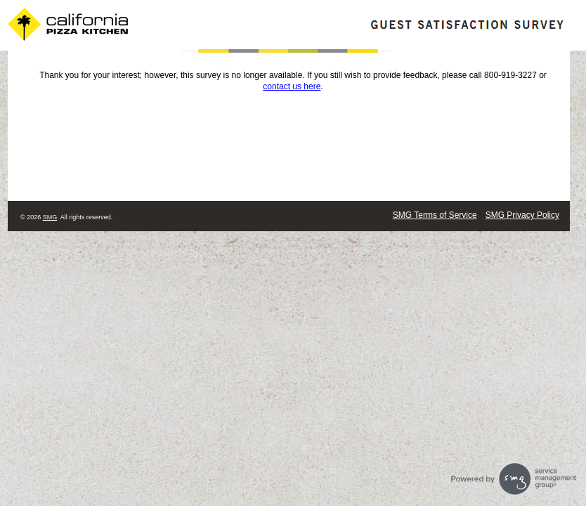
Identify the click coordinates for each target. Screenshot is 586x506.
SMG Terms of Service (435, 215)
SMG (50, 217)
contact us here (291, 86)
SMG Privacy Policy (522, 215)
